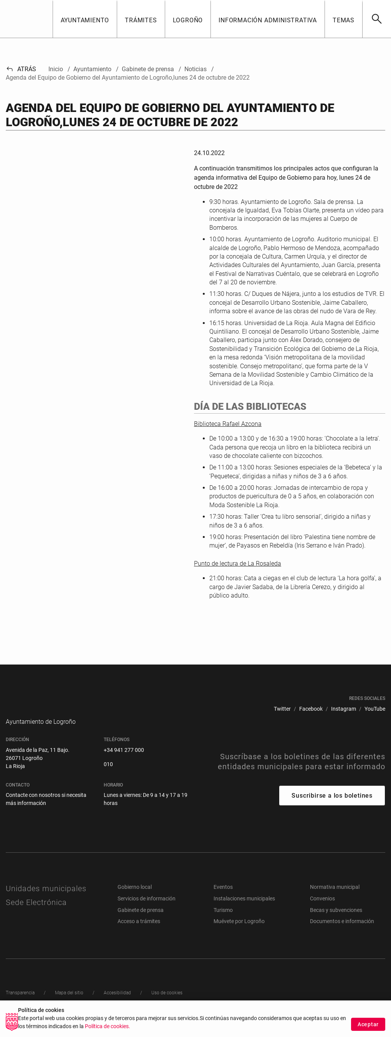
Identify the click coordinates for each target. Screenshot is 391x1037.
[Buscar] (376, 19)
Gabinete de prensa (141, 921)
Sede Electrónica (36, 913)
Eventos (223, 898)
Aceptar (368, 1024)
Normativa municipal (335, 898)
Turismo (223, 921)
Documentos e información (342, 933)
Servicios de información (147, 910)
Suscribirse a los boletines (332, 807)
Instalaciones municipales (244, 910)
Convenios (322, 910)
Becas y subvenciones (336, 921)
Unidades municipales (46, 900)
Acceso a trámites (139, 933)
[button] (85, 19)
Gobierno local (135, 898)
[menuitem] (282, 709)
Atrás (21, 69)
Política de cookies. (107, 1027)
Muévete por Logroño (239, 933)
